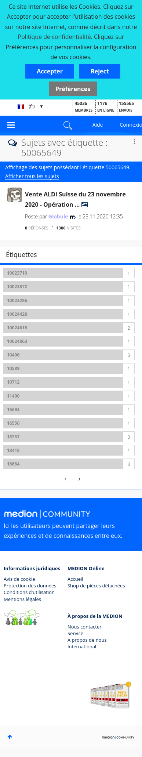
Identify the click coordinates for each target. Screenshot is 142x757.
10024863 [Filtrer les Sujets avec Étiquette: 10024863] (17, 341)
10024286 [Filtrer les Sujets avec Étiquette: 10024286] (17, 300)
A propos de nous (87, 640)
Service (75, 633)
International (82, 646)
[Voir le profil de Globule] (58, 216)
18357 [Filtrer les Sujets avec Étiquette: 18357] (13, 437)
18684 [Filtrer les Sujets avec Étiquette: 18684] (13, 464)
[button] (49, 71)
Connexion (131, 124)
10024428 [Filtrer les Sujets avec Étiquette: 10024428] (17, 314)
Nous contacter (85, 626)
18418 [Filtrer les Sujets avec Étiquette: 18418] (13, 450)
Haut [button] (9, 737)
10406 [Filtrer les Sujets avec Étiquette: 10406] (13, 355)
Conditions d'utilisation (29, 592)
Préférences (72, 89)
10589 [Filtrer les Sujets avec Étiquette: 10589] (13, 368)
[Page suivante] (78, 479)
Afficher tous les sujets (32, 176)
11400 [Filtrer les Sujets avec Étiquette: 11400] (13, 396)
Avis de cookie (19, 579)
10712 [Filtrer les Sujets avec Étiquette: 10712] (13, 382)
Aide (97, 124)
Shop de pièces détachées (96, 585)
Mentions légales (22, 599)
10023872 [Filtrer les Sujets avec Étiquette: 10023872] (17, 286)
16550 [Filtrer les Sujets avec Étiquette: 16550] (13, 423)
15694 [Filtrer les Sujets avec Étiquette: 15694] (13, 409)
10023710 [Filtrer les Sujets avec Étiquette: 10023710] (17, 273)
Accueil (75, 579)
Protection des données (30, 585)
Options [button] (134, 141)
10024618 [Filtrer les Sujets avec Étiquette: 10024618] (17, 328)
